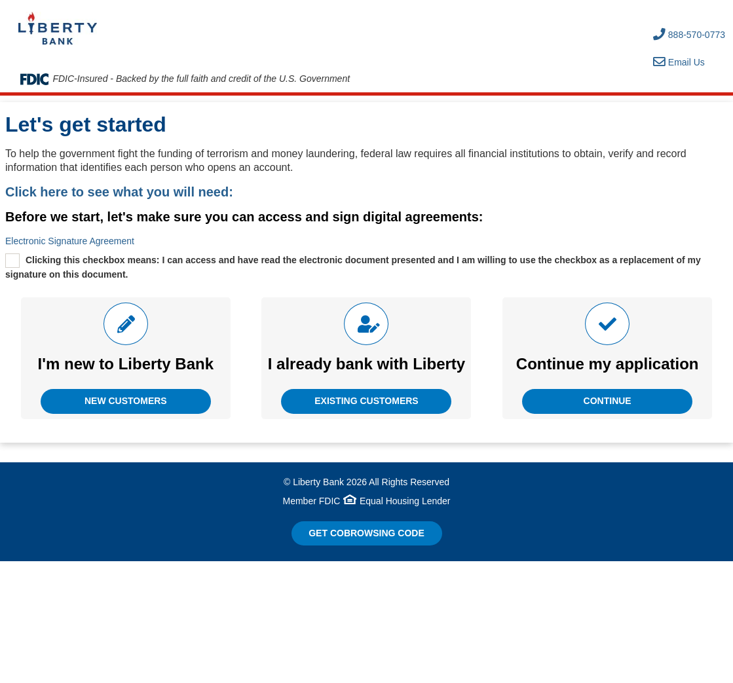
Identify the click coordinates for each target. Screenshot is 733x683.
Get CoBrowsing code (366, 533)
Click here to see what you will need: (119, 192)
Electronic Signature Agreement (69, 241)
